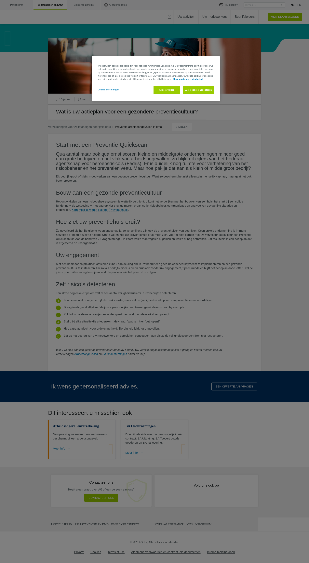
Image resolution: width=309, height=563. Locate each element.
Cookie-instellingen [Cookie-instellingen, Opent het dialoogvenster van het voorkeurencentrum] (108, 89)
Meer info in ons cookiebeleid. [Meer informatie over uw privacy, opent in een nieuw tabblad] (188, 79)
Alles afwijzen (167, 89)
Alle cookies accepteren (198, 89)
